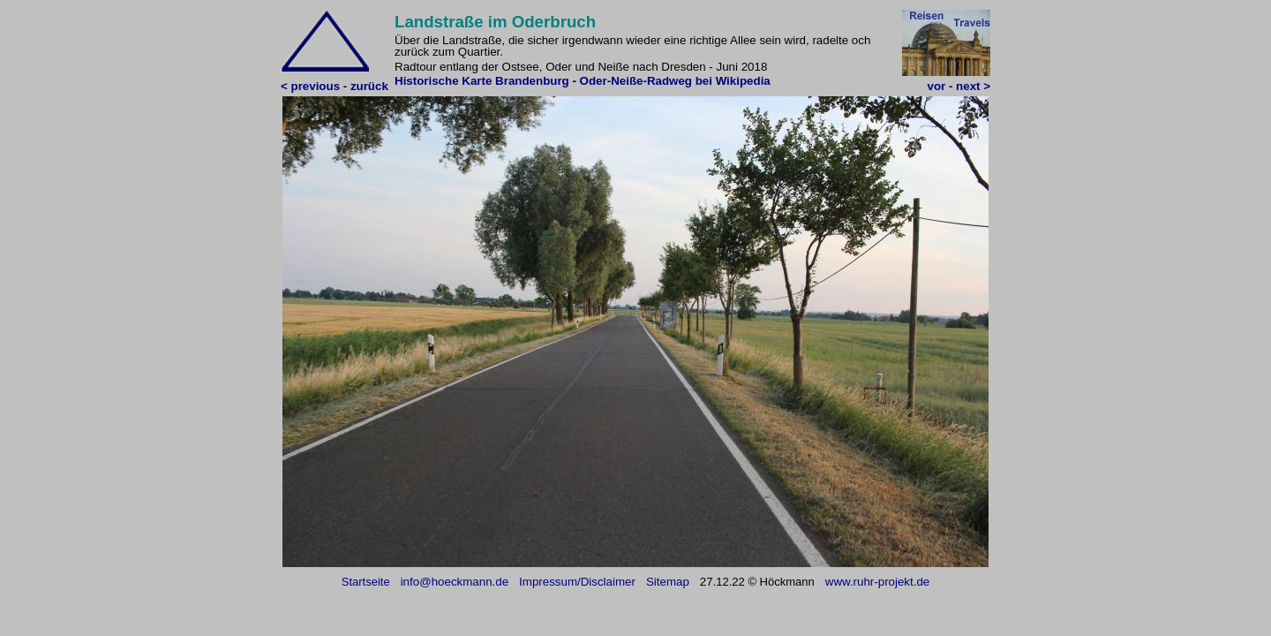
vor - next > (959, 86)
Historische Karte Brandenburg (482, 80)
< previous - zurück (334, 86)
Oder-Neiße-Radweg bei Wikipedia (675, 80)
